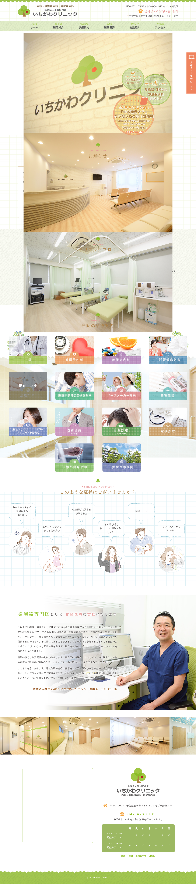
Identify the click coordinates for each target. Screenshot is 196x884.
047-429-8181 (161, 11)
